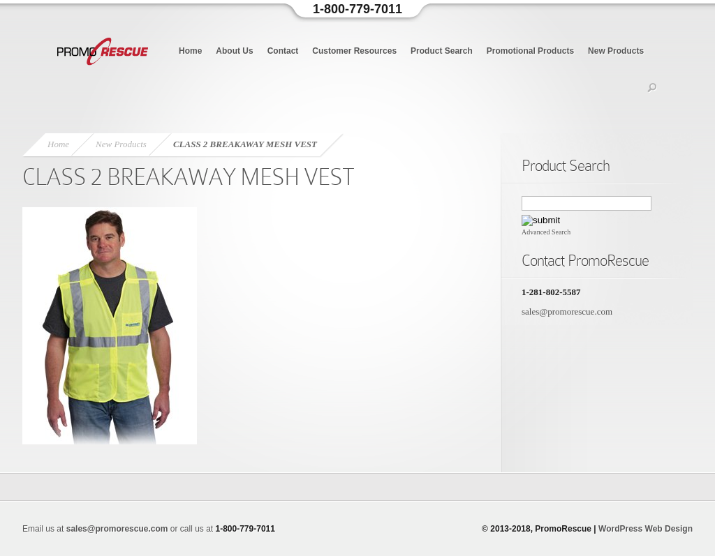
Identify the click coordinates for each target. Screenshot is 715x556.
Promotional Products (530, 51)
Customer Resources (354, 51)
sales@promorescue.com (567, 311)
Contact (283, 51)
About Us (234, 51)
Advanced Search (546, 232)
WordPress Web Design (645, 529)
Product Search (442, 51)
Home (190, 51)
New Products (616, 51)
